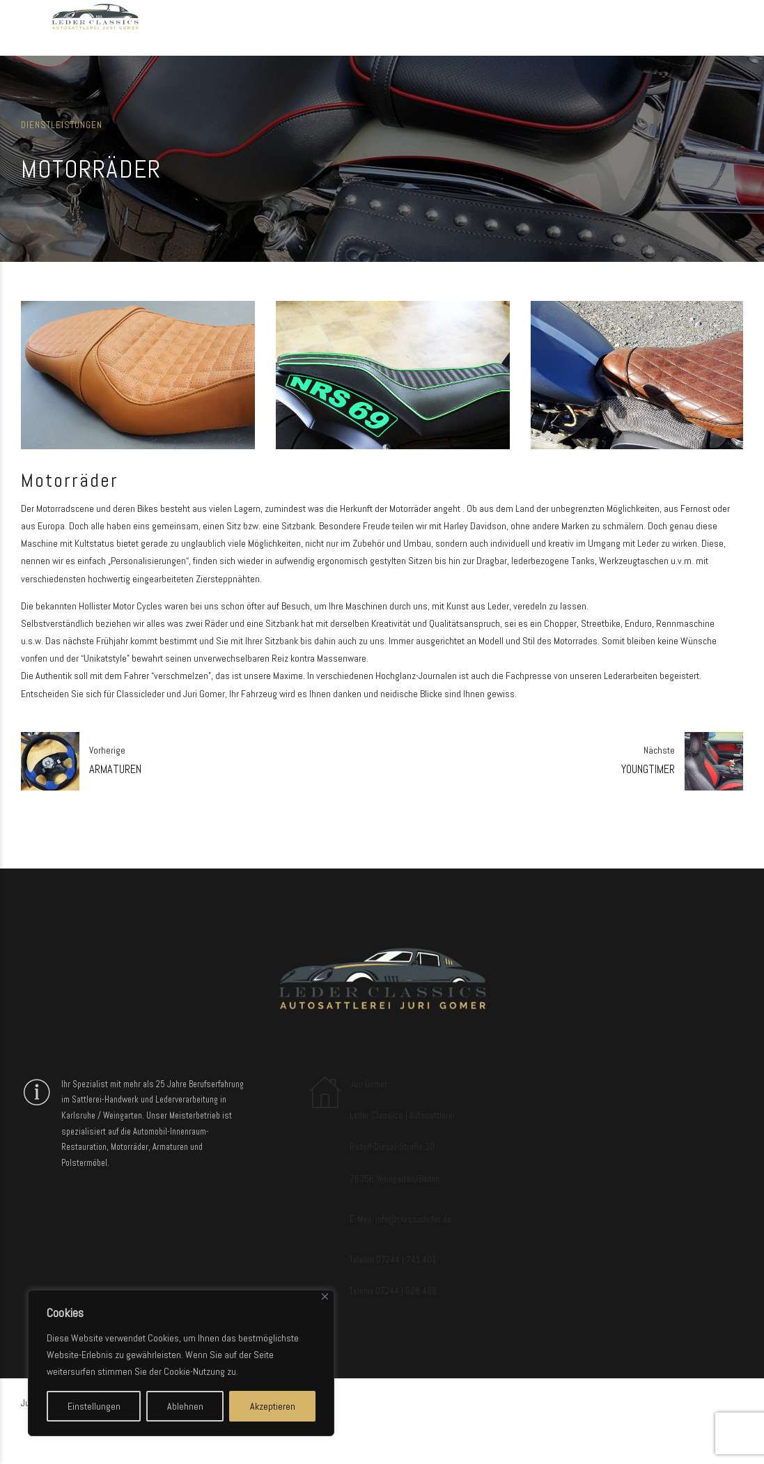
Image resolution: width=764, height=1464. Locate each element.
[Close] (325, 1296)
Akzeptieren (272, 1406)
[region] (181, 1363)
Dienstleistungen (61, 125)
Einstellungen (94, 1406)
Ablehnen (185, 1406)
